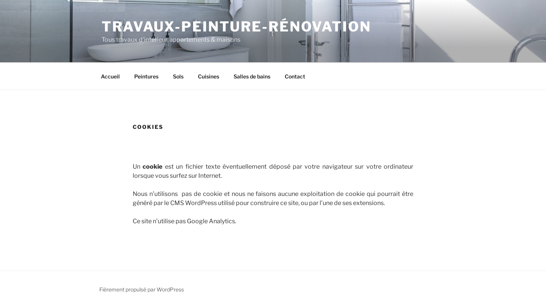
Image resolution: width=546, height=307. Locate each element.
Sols (178, 76)
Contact (295, 76)
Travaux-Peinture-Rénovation (236, 26)
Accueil (110, 76)
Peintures (146, 76)
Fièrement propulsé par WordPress (141, 289)
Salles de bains (252, 76)
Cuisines (208, 76)
